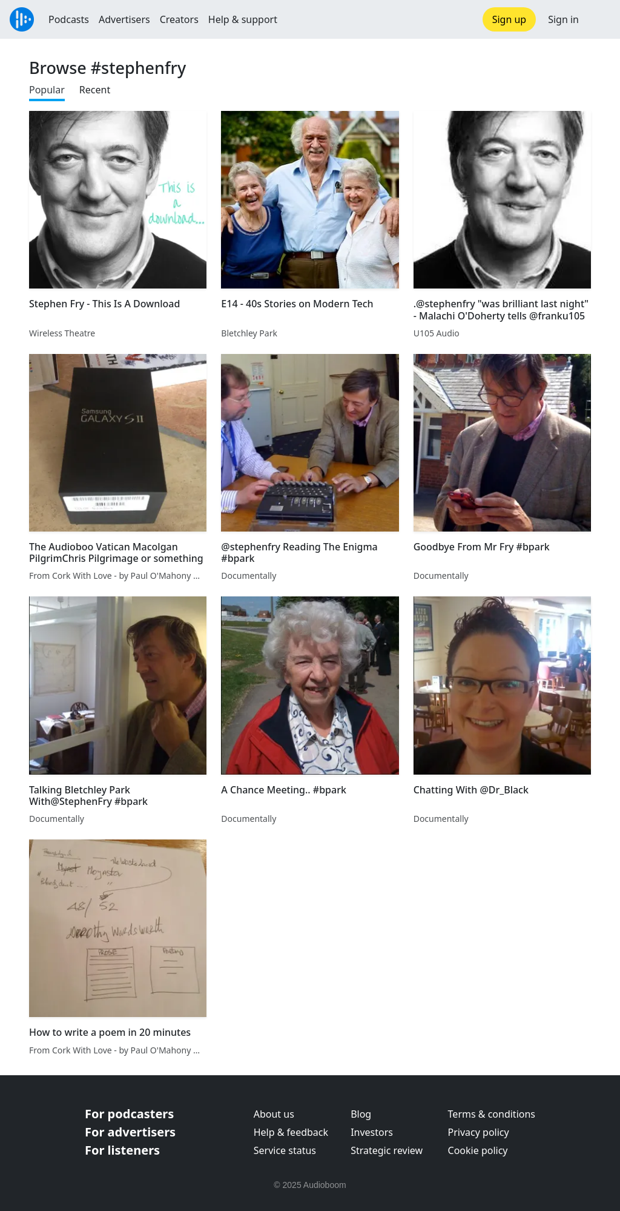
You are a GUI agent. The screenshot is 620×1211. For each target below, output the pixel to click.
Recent (94, 89)
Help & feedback (291, 1132)
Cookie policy (478, 1150)
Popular (47, 89)
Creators (179, 19)
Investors (372, 1132)
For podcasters (129, 1114)
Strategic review (387, 1150)
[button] (599, 19)
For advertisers (130, 1132)
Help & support (242, 19)
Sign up (509, 19)
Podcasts (68, 19)
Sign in (563, 19)
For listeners (122, 1150)
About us (274, 1114)
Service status (285, 1150)
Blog (361, 1114)
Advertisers (124, 19)
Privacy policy (478, 1132)
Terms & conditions (491, 1114)
